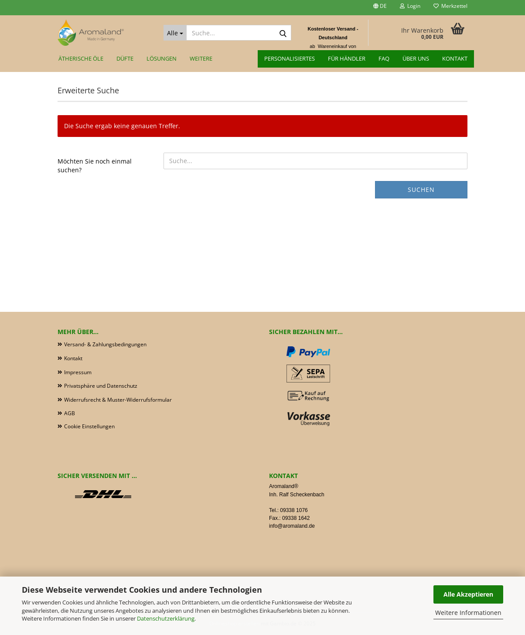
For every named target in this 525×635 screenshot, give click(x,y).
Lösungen (162, 58)
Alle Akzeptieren (468, 594)
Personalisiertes (289, 58)
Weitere (201, 58)
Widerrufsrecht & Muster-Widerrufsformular (118, 399)
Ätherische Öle (80, 58)
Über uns (415, 58)
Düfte (124, 58)
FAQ (383, 58)
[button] (380, 7)
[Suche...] (175, 33)
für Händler (346, 58)
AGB (69, 413)
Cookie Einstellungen (89, 426)
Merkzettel (450, 6)
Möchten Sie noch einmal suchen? (95, 165)
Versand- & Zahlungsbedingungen (105, 344)
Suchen (421, 189)
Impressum (78, 372)
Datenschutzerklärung (165, 618)
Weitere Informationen (468, 612)
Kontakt (454, 58)
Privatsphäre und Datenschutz (100, 385)
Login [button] (410, 6)
